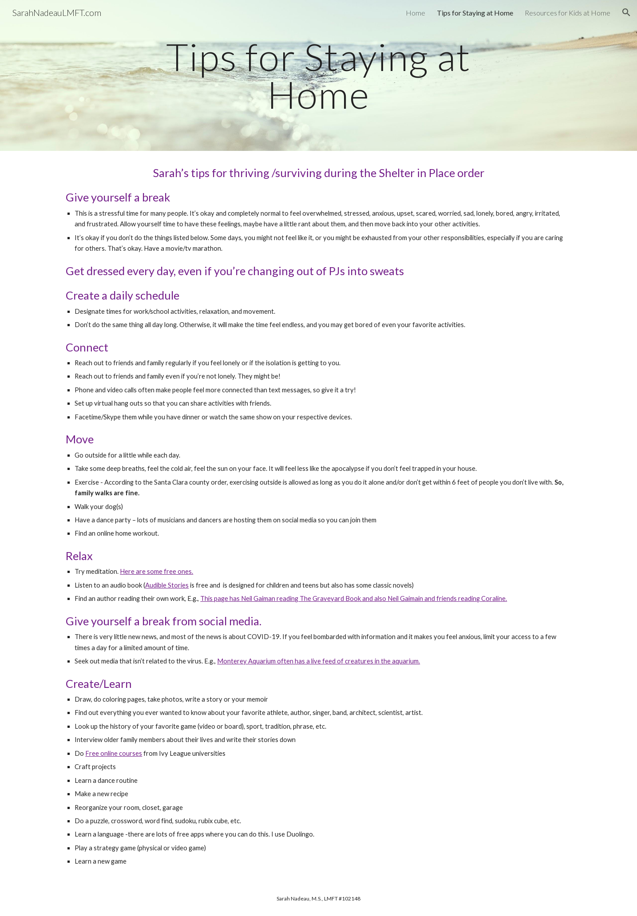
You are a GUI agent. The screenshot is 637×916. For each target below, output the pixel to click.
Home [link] (415, 12)
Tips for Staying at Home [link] (475, 12)
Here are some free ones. (156, 571)
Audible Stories (167, 585)
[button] (626, 12)
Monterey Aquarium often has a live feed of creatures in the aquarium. (318, 661)
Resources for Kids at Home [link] (567, 12)
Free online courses (113, 753)
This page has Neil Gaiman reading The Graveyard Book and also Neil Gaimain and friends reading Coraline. (353, 598)
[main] (318, 75)
